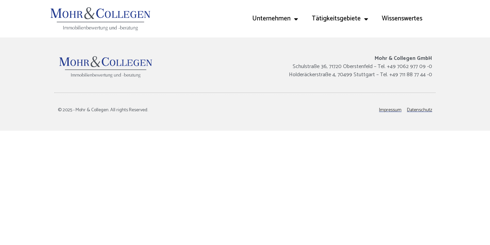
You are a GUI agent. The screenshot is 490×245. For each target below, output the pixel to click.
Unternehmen (275, 19)
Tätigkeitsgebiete (340, 19)
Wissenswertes (402, 18)
